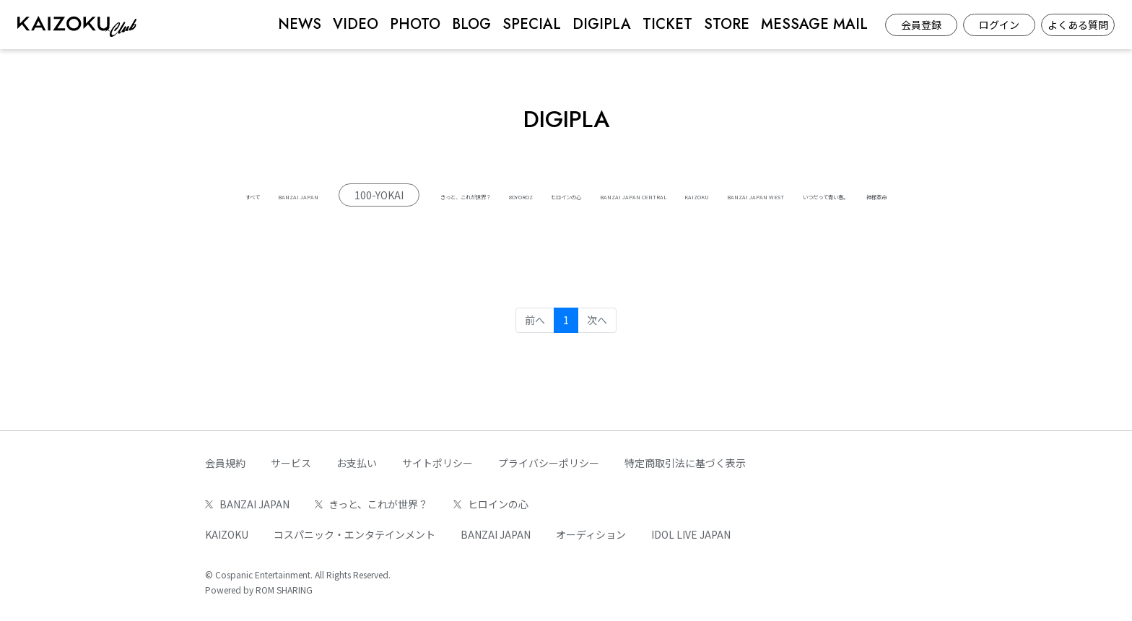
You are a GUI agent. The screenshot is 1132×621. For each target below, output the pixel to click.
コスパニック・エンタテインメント (354, 534)
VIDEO (355, 24)
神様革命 (732, 224)
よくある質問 (1078, 24)
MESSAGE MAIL (814, 24)
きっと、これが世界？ (538, 195)
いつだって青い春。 (634, 224)
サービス (291, 463)
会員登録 (921, 24)
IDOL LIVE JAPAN (691, 534)
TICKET (667, 24)
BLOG (471, 24)
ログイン (999, 24)
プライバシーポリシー (548, 463)
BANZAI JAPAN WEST (506, 224)
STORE (726, 24)
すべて (235, 195)
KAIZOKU (402, 224)
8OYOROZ (643, 195)
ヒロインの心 (729, 195)
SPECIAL (531, 24)
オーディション (591, 534)
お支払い (356, 463)
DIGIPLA (601, 24)
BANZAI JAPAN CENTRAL (851, 195)
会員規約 (225, 463)
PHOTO (415, 24)
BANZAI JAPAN (317, 195)
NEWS (299, 24)
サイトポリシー (437, 463)
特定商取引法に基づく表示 (685, 463)
